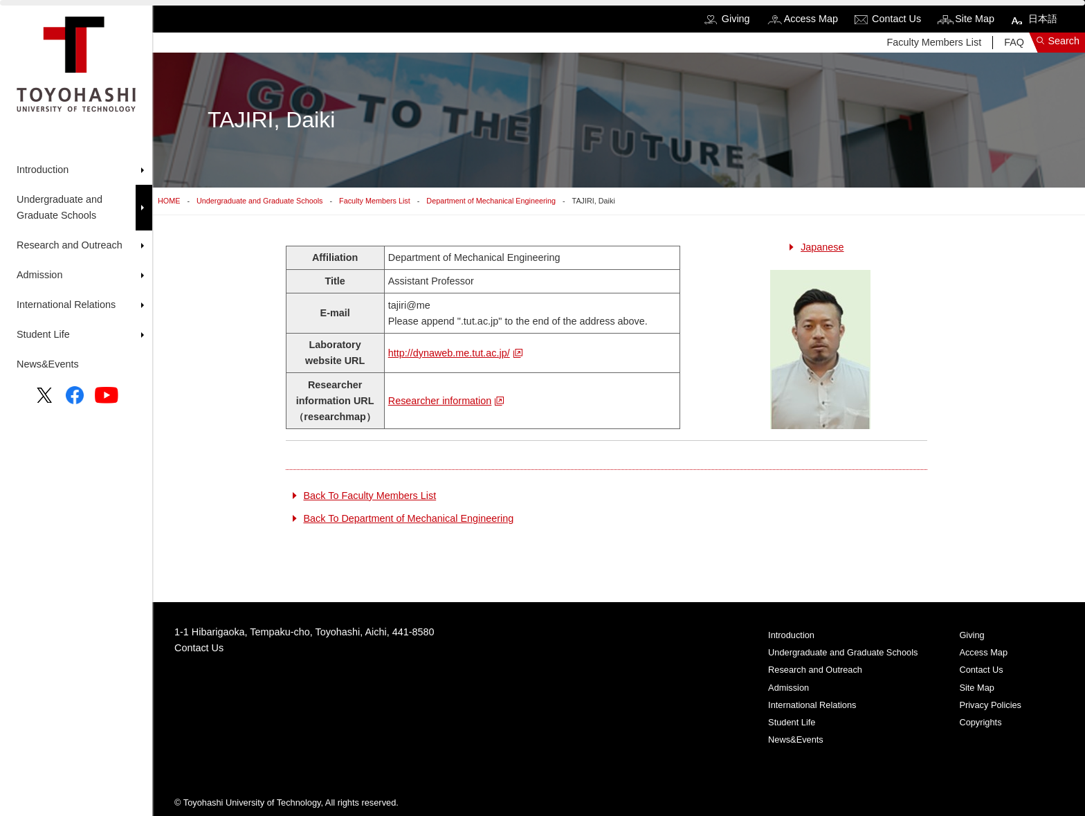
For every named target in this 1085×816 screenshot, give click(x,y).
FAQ (1014, 42)
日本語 (1042, 18)
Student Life (791, 722)
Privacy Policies (990, 705)
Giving (736, 18)
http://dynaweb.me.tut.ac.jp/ (449, 353)
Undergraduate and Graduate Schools (259, 201)
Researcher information (440, 400)
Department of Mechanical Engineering (491, 201)
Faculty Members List (933, 42)
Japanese (822, 247)
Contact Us (896, 18)
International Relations (812, 705)
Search (1063, 40)
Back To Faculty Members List (370, 495)
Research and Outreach (815, 669)
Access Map (811, 18)
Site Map (974, 18)
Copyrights (980, 722)
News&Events (48, 364)
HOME (169, 201)
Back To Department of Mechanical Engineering (409, 518)
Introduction (791, 635)
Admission (788, 687)
